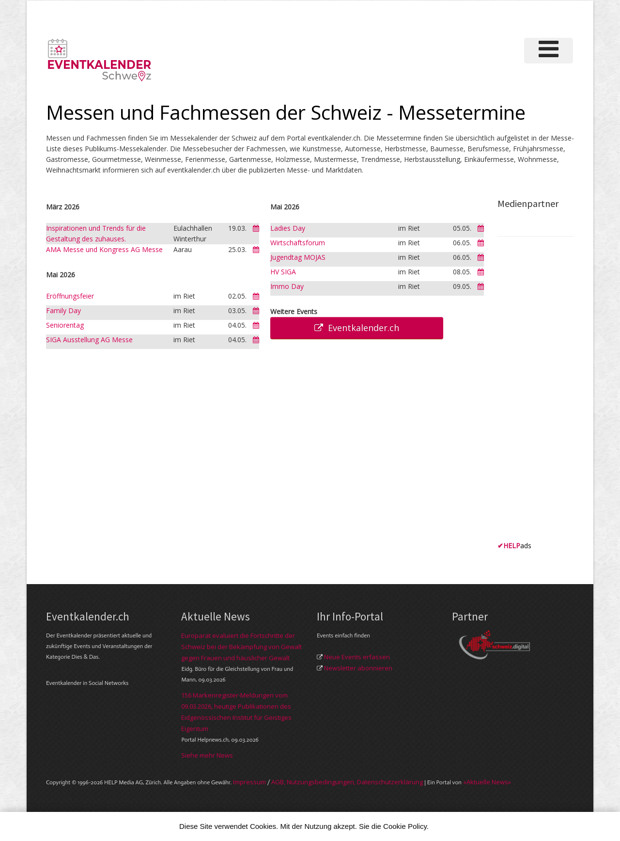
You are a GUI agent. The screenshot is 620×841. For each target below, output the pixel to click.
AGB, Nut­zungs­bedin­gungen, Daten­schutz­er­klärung (347, 782)
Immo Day (287, 286)
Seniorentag (65, 325)
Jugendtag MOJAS (298, 257)
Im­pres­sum (249, 782)
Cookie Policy (405, 826)
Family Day (63, 310)
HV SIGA (283, 271)
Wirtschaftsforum (297, 242)
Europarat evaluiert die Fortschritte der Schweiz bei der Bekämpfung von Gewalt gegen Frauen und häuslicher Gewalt (241, 646)
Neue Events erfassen (357, 656)
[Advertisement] (536, 392)
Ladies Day (287, 228)
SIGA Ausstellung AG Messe (89, 339)
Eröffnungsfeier (70, 296)
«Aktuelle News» (487, 782)
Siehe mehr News (207, 755)
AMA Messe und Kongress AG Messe (104, 249)
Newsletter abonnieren (358, 668)
